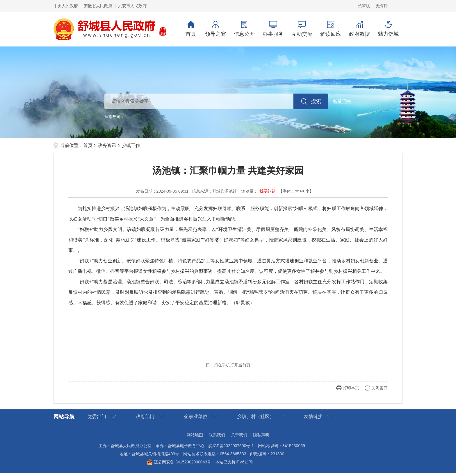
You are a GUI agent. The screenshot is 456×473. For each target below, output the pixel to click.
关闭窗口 (379, 388)
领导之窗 (215, 29)
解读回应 (330, 29)
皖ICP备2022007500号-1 (231, 445)
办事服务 (273, 29)
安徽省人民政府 (98, 5)
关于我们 (239, 435)
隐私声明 (261, 435)
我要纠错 (267, 191)
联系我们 (217, 435)
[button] (364, 5)
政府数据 (359, 29)
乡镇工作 (131, 145)
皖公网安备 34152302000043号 (179, 462)
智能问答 (342, 101)
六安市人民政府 (132, 5)
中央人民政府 (66, 5)
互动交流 (301, 29)
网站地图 (195, 435)
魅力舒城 (388, 29)
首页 (191, 29)
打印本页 (351, 388)
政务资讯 (107, 145)
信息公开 (244, 29)
